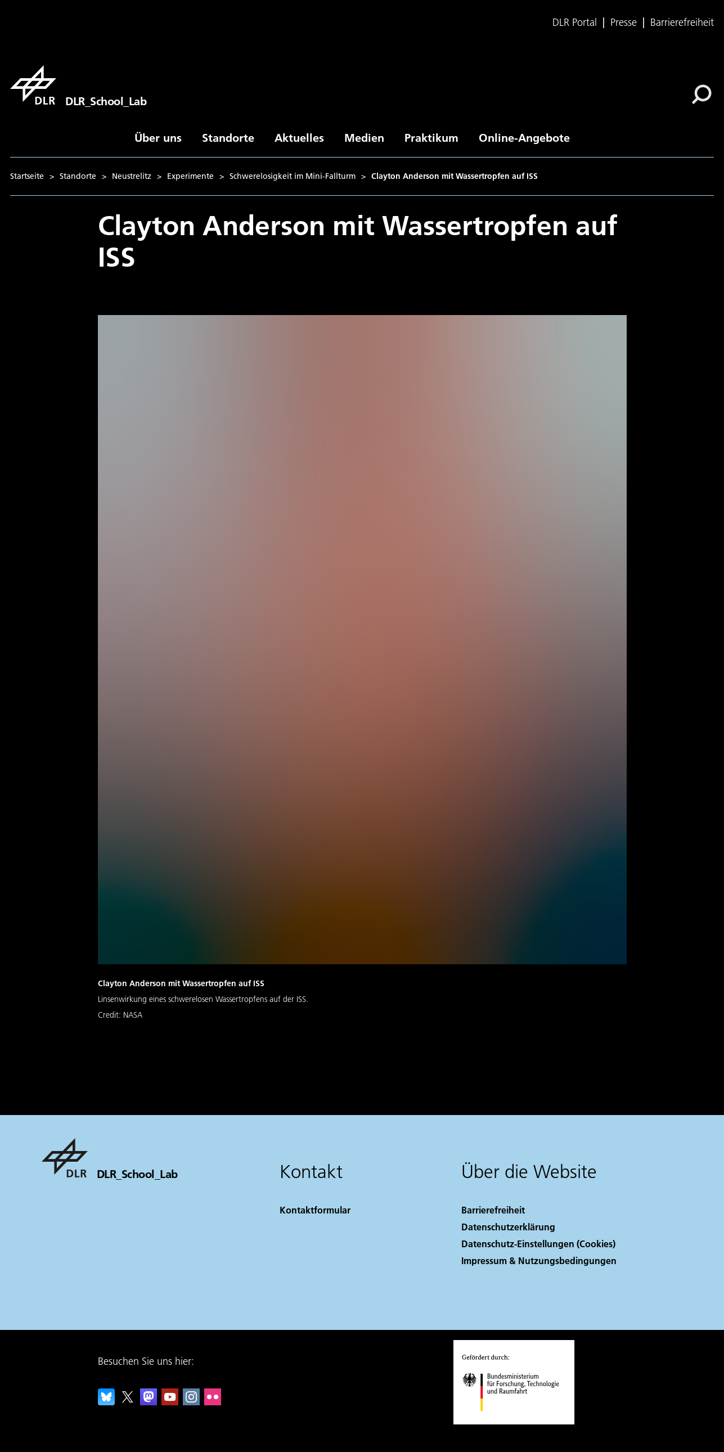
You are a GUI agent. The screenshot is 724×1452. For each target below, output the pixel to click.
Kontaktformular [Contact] (315, 1210)
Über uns (158, 137)
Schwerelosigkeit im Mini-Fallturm (293, 176)
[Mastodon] (148, 1401)
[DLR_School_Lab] (78, 85)
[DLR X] (127, 1401)
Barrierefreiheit (682, 22)
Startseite (27, 176)
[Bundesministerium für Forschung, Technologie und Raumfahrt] (516, 1420)
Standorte (228, 137)
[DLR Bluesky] (106, 1401)
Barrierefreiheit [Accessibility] (493, 1210)
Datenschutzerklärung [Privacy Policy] (508, 1227)
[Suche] (701, 94)
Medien (364, 137)
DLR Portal (574, 22)
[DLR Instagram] (191, 1401)
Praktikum (431, 137)
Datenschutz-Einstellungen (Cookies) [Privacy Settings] (538, 1243)
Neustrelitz (131, 176)
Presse (623, 22)
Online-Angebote (524, 137)
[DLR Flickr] (212, 1401)
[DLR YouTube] (169, 1401)
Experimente (190, 176)
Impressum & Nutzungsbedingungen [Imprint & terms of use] (539, 1260)
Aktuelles (299, 137)
